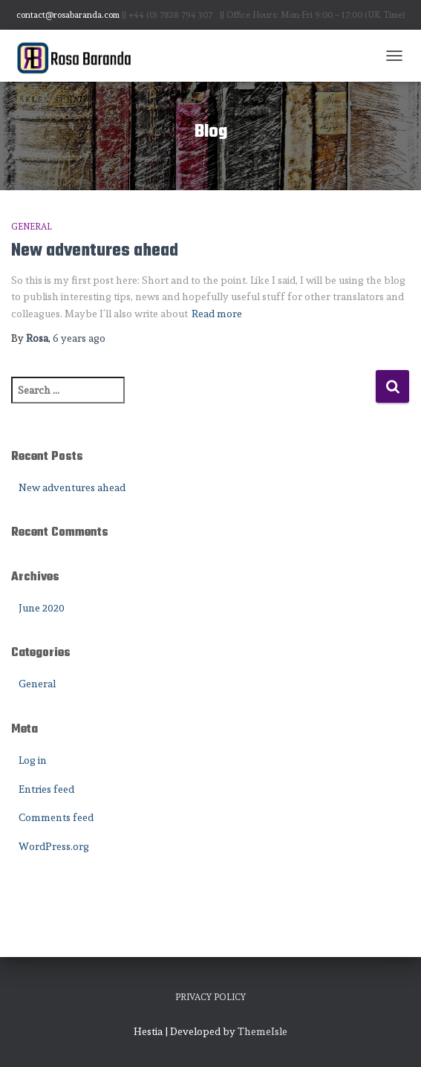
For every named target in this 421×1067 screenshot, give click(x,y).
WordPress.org (54, 846)
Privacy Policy (210, 997)
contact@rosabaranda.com (68, 15)
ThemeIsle (262, 1031)
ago (79, 338)
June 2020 (42, 608)
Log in (33, 760)
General (31, 226)
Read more (217, 314)
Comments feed (56, 817)
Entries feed (46, 789)
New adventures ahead (94, 251)
